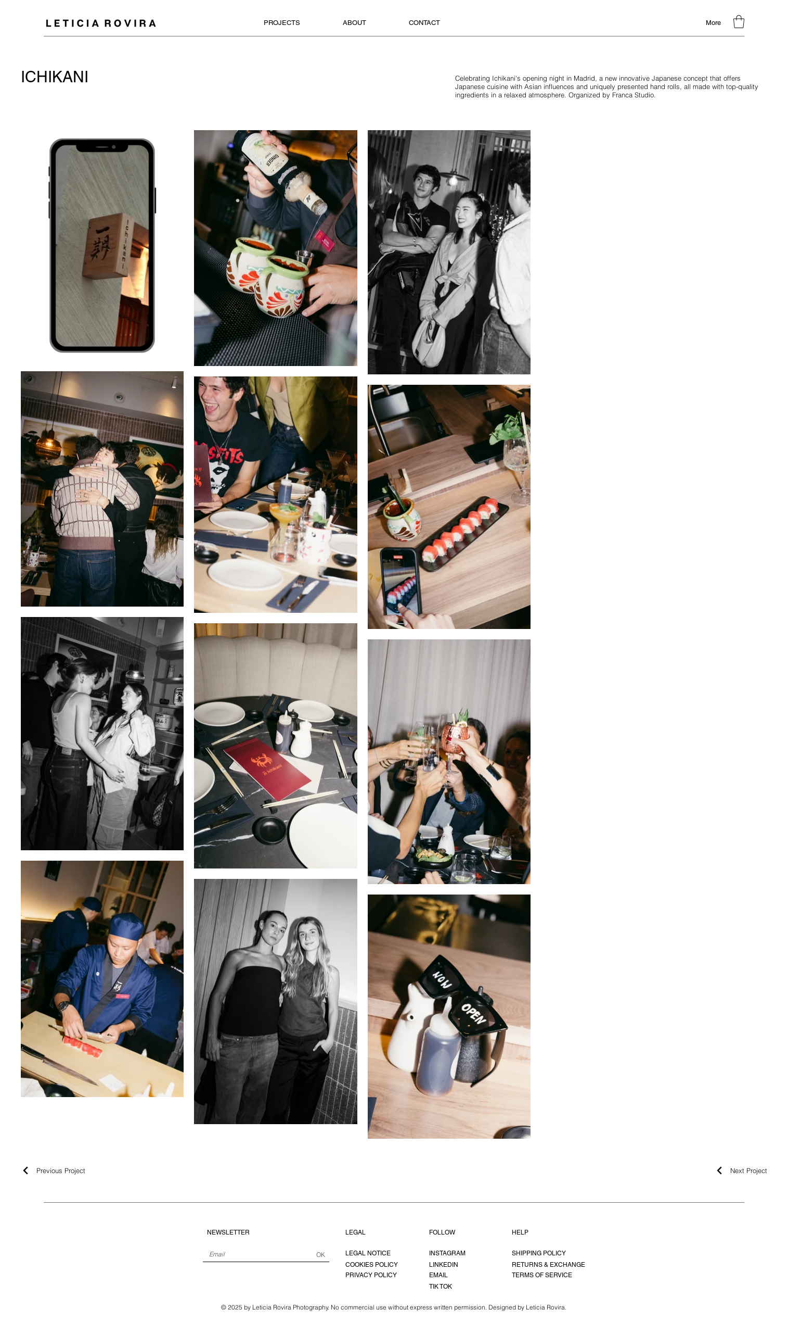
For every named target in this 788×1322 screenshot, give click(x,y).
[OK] (321, 1255)
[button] (738, 21)
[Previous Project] (53, 1170)
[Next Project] (741, 1170)
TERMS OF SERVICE (542, 1275)
